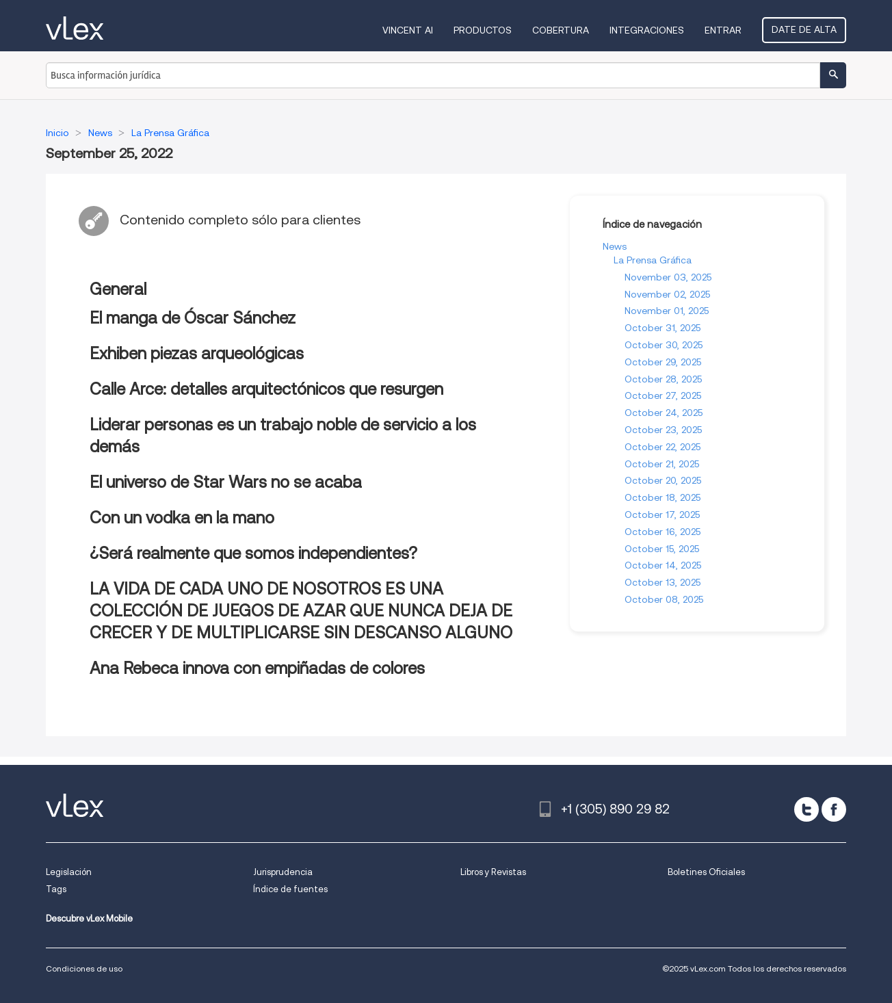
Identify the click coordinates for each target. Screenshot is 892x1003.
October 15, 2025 (662, 548)
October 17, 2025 (662, 514)
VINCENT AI (407, 30)
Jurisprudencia (283, 872)
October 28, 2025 (663, 379)
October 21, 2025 (662, 463)
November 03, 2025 (668, 277)
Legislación (69, 872)
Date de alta (804, 29)
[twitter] (806, 809)
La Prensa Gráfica (653, 260)
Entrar (723, 30)
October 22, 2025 (662, 446)
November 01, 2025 (667, 310)
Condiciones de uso (84, 968)
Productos (483, 30)
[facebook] (834, 809)
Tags (56, 889)
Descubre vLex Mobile (89, 918)
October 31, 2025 (662, 327)
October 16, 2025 (662, 531)
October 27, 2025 (663, 395)
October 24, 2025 (664, 412)
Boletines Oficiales (706, 872)
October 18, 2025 (662, 497)
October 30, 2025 (664, 344)
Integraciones (646, 30)
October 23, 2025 (663, 429)
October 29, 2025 (663, 361)
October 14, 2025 (663, 565)
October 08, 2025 (664, 599)
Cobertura (560, 30)
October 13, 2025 (662, 582)
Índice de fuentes (290, 889)
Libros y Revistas (493, 872)
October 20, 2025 (663, 480)
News (615, 246)
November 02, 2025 (667, 294)
